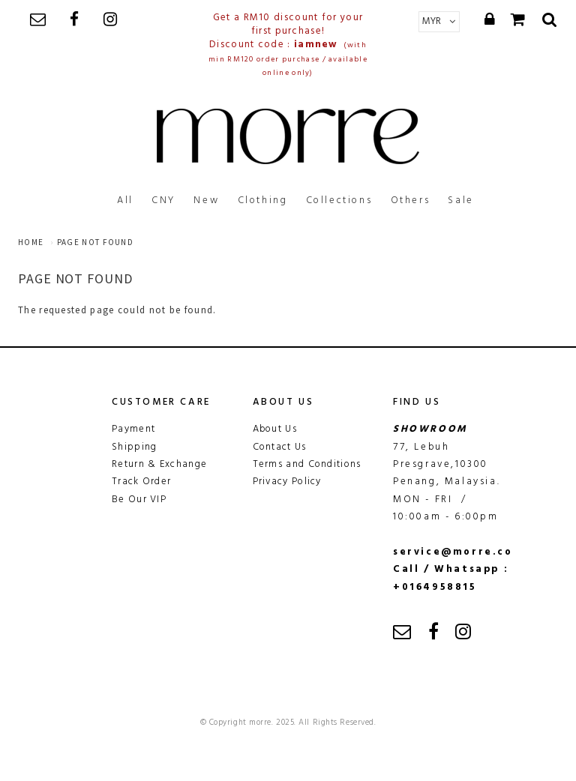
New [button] (206, 200)
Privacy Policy (287, 481)
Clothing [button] (263, 200)
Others (410, 200)
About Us (275, 429)
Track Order (141, 481)
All (125, 200)
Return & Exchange (159, 464)
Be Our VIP (139, 499)
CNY (164, 200)
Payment (133, 429)
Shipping (134, 447)
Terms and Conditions (307, 464)
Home (31, 242)
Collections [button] (339, 200)
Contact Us (280, 447)
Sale (460, 200)
